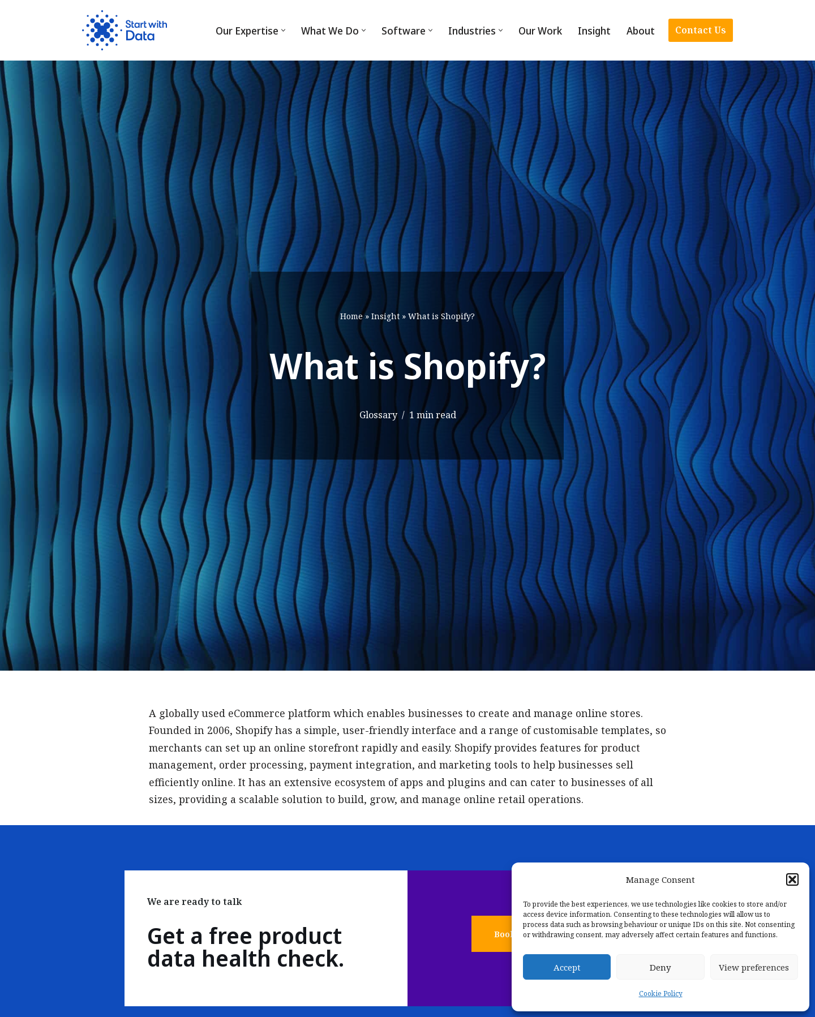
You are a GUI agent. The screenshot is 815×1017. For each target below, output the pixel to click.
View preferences (754, 967)
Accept (567, 967)
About (641, 30)
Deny (660, 967)
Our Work (540, 30)
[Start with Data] (124, 30)
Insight (594, 30)
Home (351, 316)
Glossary (378, 415)
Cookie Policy (661, 993)
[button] (792, 879)
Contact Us (700, 30)
